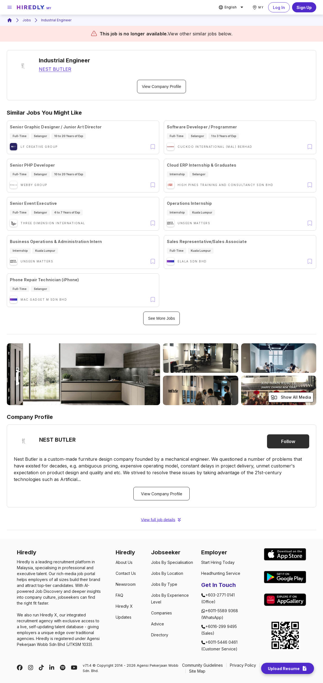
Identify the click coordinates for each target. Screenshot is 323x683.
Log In (279, 7)
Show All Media (291, 397)
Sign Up (304, 7)
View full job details (161, 519)
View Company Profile (161, 86)
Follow (288, 441)
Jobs (27, 20)
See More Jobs (161, 318)
